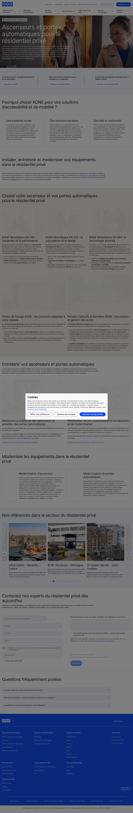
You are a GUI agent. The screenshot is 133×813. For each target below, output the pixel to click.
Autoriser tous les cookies (92, 414)
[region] (66, 406)
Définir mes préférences (39, 414)
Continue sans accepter (66, 414)
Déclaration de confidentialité (36, 409)
